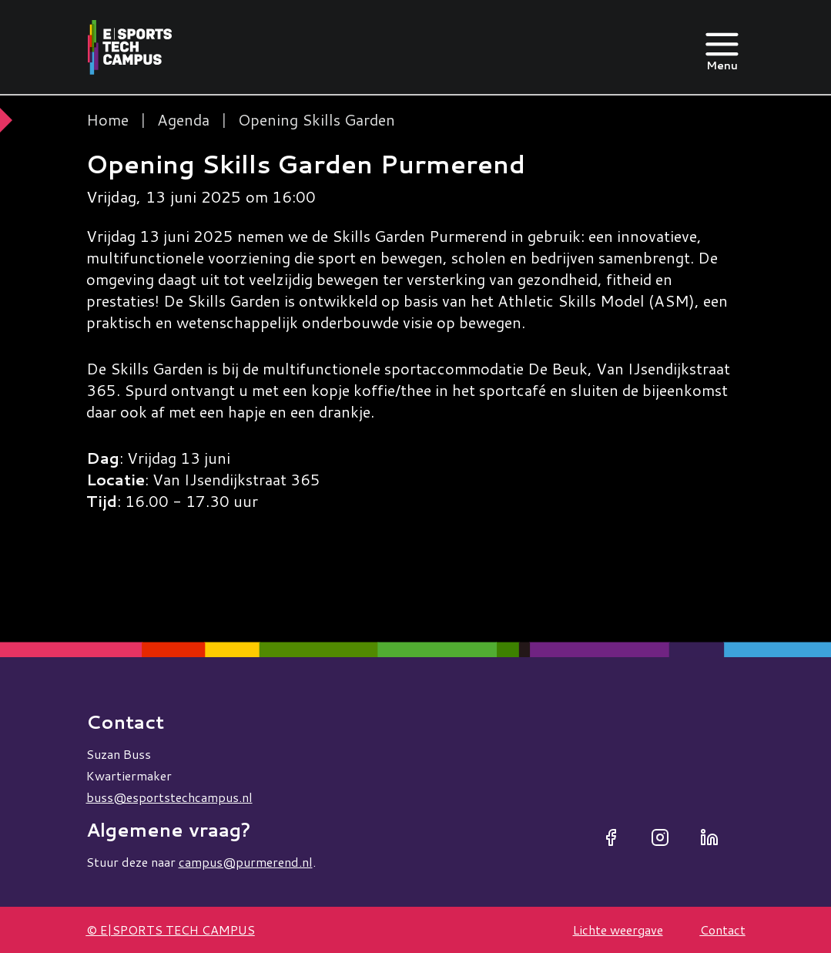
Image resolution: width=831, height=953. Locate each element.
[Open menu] (722, 47)
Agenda (183, 119)
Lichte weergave (618, 929)
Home (107, 119)
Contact (723, 929)
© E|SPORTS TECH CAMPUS (170, 929)
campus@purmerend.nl (246, 862)
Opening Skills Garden (316, 119)
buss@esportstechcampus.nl (169, 797)
